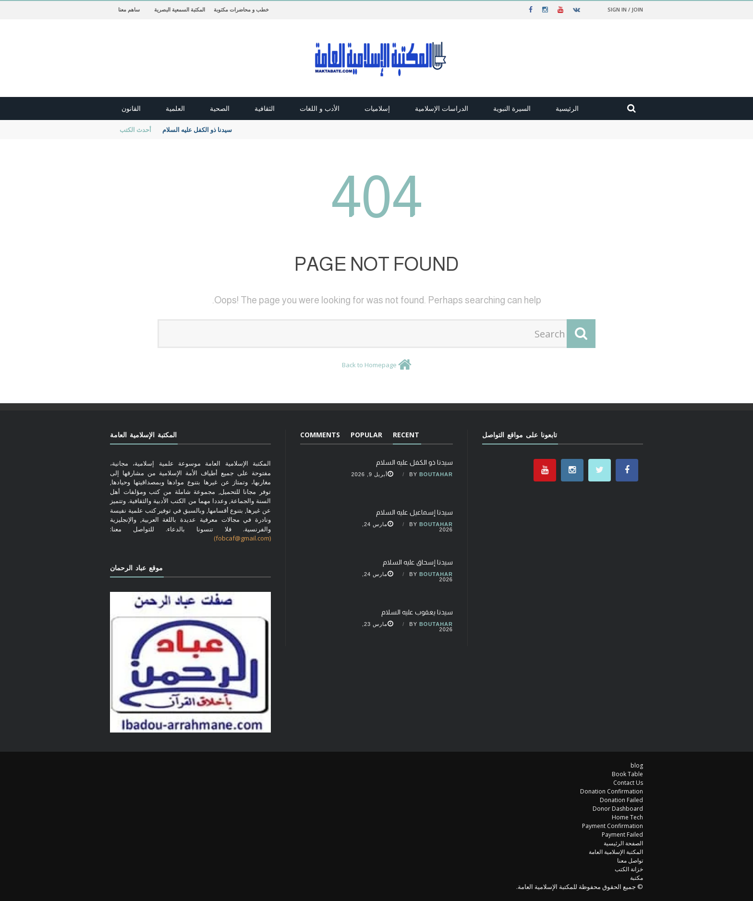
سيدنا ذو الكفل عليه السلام (196, 129)
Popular (366, 434)
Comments (320, 434)
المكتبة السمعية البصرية (179, 9)
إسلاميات (377, 108)
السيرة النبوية (512, 108)
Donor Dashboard (618, 809)
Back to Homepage (369, 364)
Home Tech (627, 817)
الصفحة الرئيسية (623, 843)
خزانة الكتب (629, 869)
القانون (131, 108)
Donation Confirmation (611, 791)
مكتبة (636, 878)
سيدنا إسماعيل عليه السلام (414, 512)
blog (637, 765)
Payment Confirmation (612, 826)
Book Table (627, 774)
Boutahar (436, 474)
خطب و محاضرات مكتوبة (241, 9)
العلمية (175, 108)
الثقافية (265, 108)
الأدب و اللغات (320, 108)
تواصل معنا (630, 860)
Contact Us (628, 783)
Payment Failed (622, 834)
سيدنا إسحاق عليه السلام (418, 562)
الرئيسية (567, 108)
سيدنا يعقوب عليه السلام (417, 612)
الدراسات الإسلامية (441, 108)
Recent (406, 434)
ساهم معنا (129, 9)
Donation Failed (621, 800)
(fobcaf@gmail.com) (242, 538)
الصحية (220, 108)
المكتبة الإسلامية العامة (616, 852)
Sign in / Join (625, 9)
